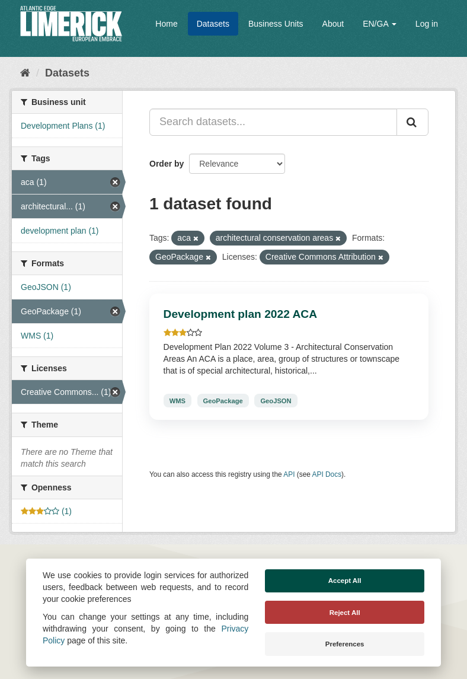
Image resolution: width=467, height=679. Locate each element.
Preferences (344, 644)
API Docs (327, 474)
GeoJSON (275, 400)
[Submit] (412, 122)
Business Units (275, 23)
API (289, 474)
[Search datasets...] (273, 122)
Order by (166, 163)
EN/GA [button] (379, 23)
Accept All (345, 580)
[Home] (25, 73)
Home (166, 23)
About (333, 23)
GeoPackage (223, 400)
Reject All (345, 612)
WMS (177, 400)
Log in (426, 23)
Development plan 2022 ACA (240, 314)
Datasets (213, 23)
